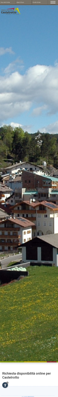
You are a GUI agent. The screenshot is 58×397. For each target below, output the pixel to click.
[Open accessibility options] (5, 385)
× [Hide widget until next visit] (7, 382)
